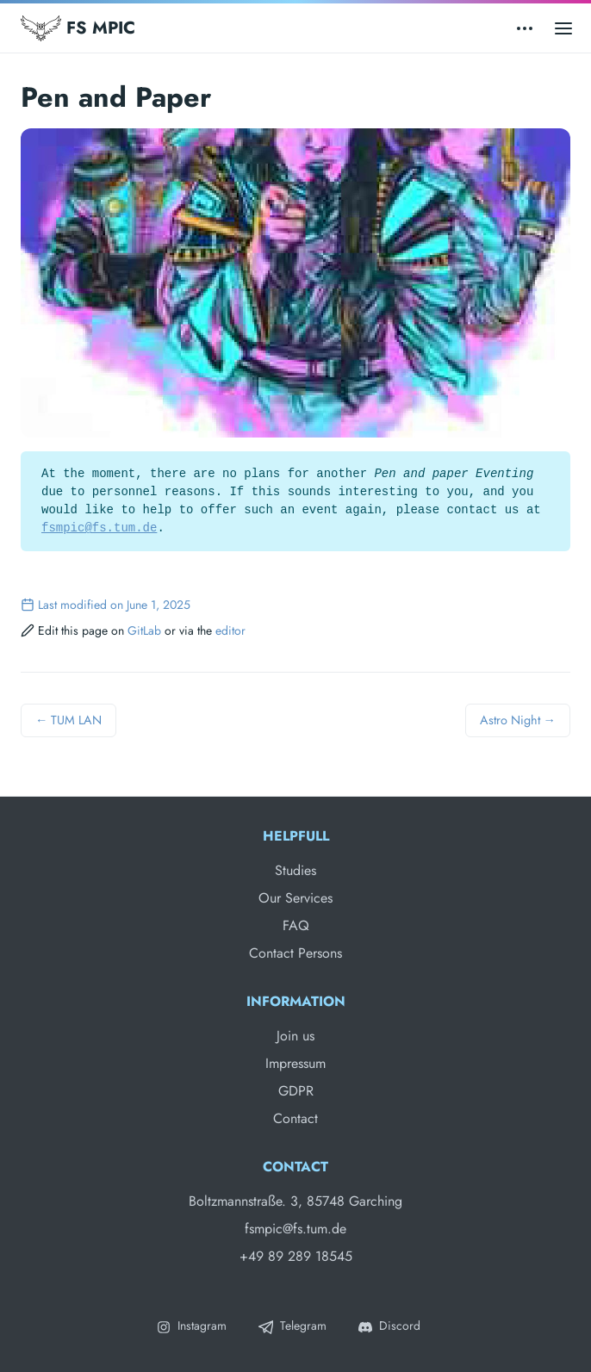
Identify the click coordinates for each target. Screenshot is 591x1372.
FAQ (296, 925)
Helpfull (296, 836)
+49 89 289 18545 (296, 1256)
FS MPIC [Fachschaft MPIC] (78, 28)
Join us (295, 1036)
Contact (295, 1118)
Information (295, 1001)
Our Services (295, 898)
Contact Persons (295, 953)
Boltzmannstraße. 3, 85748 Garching (295, 1201)
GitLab (144, 630)
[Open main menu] (563, 28)
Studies (295, 870)
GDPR (296, 1091)
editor (230, 630)
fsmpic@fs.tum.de (99, 528)
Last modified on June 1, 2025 (105, 604)
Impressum (295, 1063)
